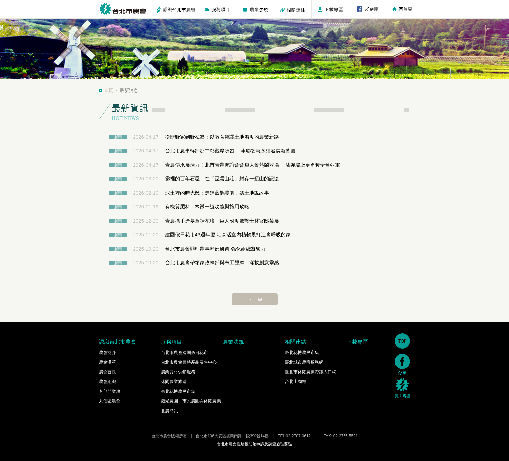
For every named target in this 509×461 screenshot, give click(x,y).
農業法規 (233, 342)
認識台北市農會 (117, 342)
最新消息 (129, 90)
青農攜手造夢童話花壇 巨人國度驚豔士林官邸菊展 (222, 221)
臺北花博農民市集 (178, 391)
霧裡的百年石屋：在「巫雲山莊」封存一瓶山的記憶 (222, 178)
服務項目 (171, 342)
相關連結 (295, 342)
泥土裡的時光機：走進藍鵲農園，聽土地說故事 (217, 193)
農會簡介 (107, 352)
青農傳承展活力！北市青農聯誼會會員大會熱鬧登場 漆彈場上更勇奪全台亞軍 (252, 165)
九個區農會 (109, 400)
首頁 (108, 90)
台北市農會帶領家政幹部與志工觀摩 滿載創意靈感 (222, 262)
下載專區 (357, 342)
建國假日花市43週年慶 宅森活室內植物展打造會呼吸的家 (228, 234)
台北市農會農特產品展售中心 (189, 362)
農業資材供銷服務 (178, 371)
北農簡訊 (169, 410)
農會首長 (107, 371)
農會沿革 (107, 362)
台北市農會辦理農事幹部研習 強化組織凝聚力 (215, 249)
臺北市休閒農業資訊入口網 (310, 371)
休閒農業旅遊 (174, 381)
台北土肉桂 (295, 381)
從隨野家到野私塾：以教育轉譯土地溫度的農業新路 (222, 137)
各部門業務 (109, 391)
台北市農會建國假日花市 (184, 352)
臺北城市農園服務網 (304, 362)
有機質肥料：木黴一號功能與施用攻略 (207, 206)
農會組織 (107, 381)
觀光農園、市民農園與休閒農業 (191, 400)
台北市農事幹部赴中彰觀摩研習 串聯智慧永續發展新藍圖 (230, 150)
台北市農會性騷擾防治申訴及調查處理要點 (254, 444)
